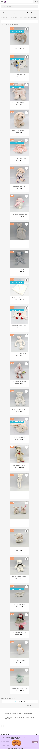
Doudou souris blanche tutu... (19, 242)
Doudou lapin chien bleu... (19, 270)
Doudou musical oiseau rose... (19, 214)
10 (18, 701)
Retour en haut (31, 705)
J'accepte (35, 742)
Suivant (22, 701)
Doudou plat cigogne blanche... (19, 325)
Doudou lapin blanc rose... (19, 437)
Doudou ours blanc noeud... (19, 409)
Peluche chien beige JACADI (19, 130)
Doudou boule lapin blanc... (19, 521)
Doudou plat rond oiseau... (19, 74)
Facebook (2, 726)
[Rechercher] (19, 6)
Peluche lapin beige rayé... (19, 465)
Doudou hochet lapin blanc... (19, 604)
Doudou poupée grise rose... (19, 632)
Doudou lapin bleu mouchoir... (19, 297)
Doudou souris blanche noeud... (19, 493)
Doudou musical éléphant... (19, 46)
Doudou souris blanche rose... (19, 158)
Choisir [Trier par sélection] (19, 21)
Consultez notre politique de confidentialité (16, 747)
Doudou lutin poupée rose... (19, 660)
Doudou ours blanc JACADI (19, 353)
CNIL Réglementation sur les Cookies (16, 748)
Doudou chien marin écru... (19, 186)
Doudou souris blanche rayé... (19, 102)
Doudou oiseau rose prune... (19, 381)
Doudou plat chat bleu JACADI (19, 688)
